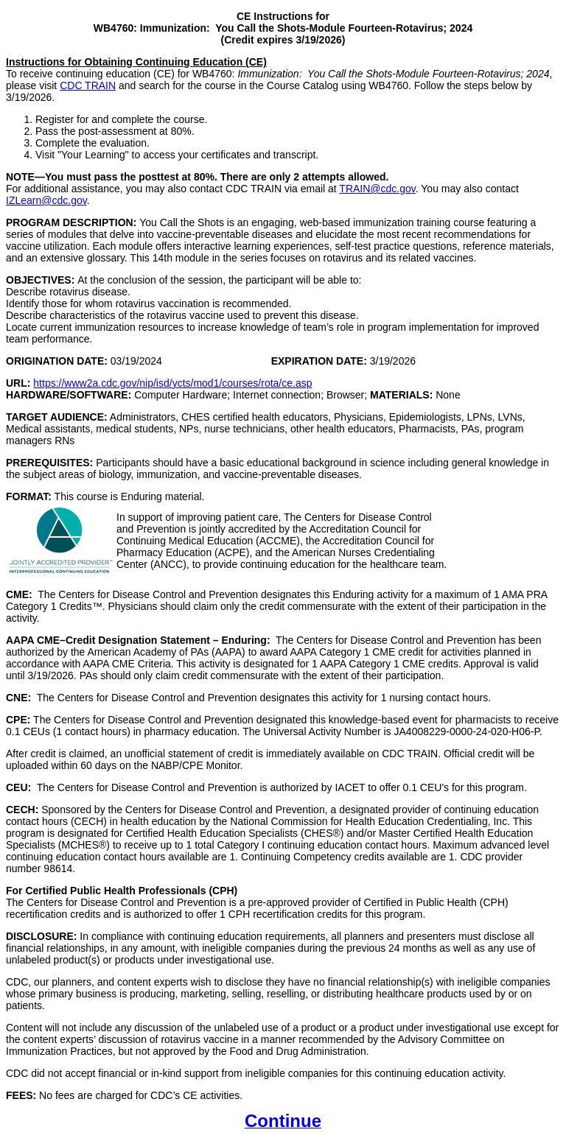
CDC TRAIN (88, 85)
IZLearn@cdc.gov (46, 200)
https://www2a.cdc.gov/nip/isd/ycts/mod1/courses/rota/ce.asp (172, 383)
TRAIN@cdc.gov (377, 188)
